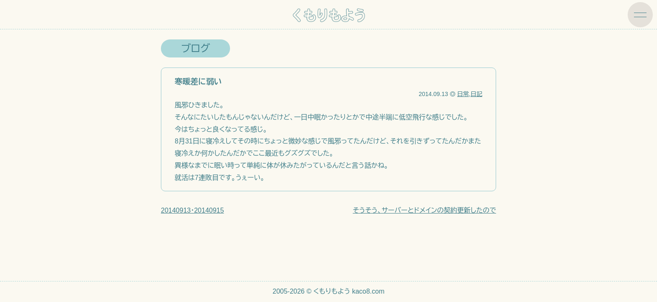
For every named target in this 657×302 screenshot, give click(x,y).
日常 (463, 94)
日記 (476, 94)
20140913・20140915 (192, 210)
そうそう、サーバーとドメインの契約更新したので (424, 210)
